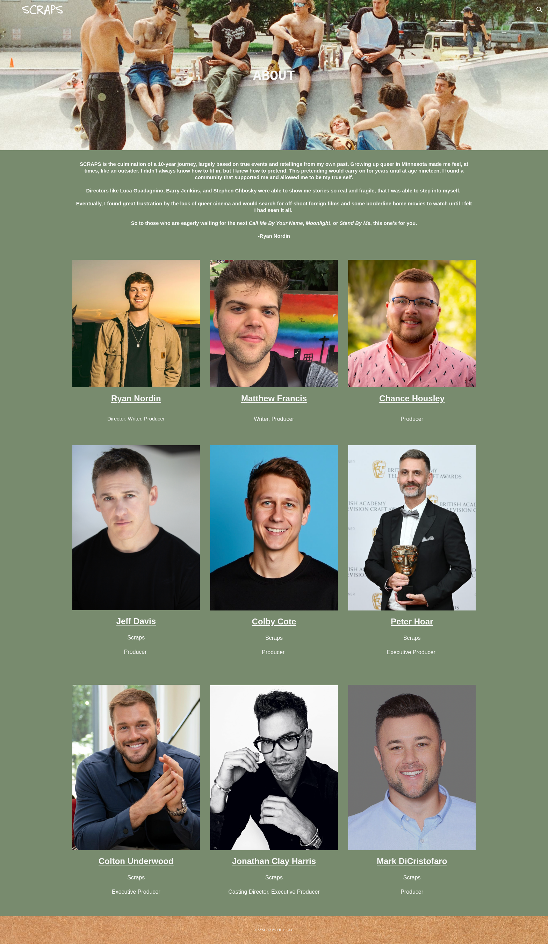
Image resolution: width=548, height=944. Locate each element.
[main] (274, 75)
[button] (539, 9)
